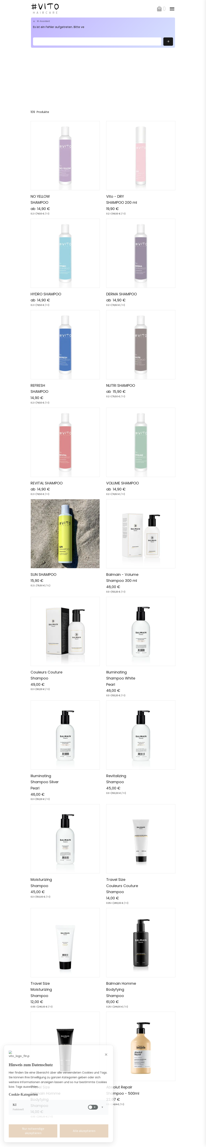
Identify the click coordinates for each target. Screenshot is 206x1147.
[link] (54, 8)
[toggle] (172, 9)
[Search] (97, 41)
